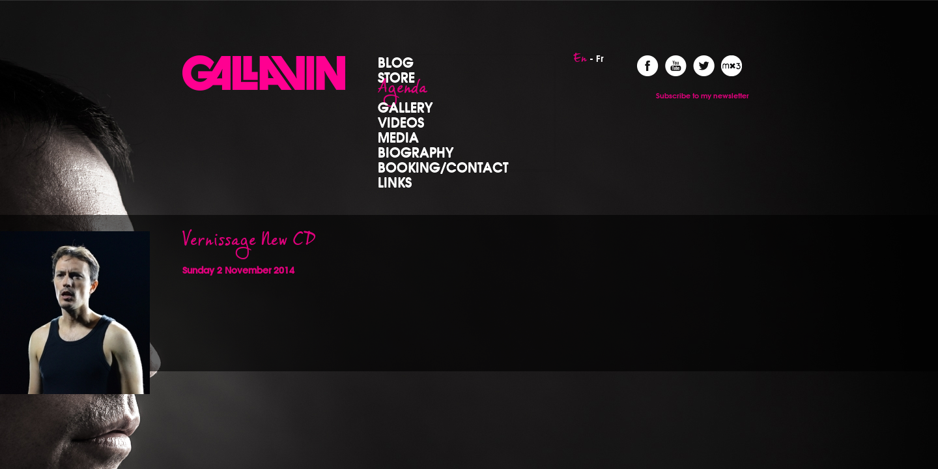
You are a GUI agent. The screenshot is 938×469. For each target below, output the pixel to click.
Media (398, 136)
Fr (599, 58)
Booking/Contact (443, 166)
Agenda (402, 91)
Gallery (405, 106)
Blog (396, 61)
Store (396, 76)
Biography (415, 151)
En (580, 62)
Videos (401, 121)
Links (395, 181)
